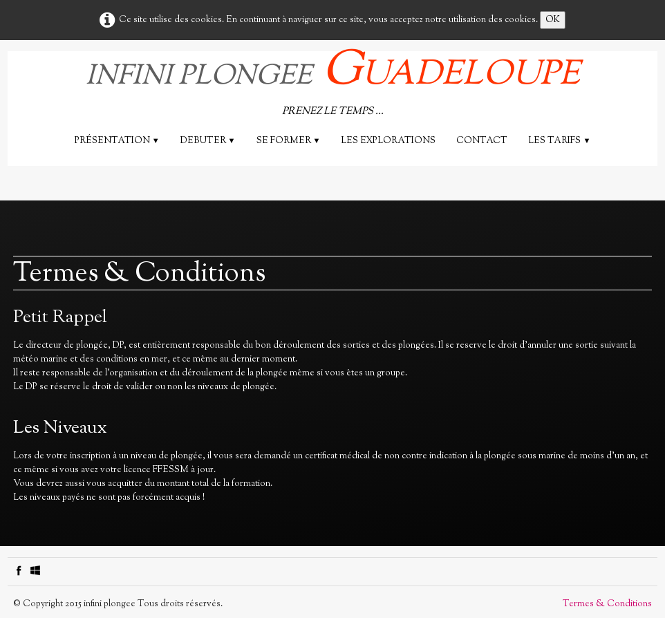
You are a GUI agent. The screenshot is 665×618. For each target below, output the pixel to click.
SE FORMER (288, 141)
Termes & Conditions (607, 604)
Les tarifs (559, 141)
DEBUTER (208, 141)
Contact (481, 141)
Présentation (117, 141)
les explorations (388, 141)
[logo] (333, 86)
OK (552, 20)
